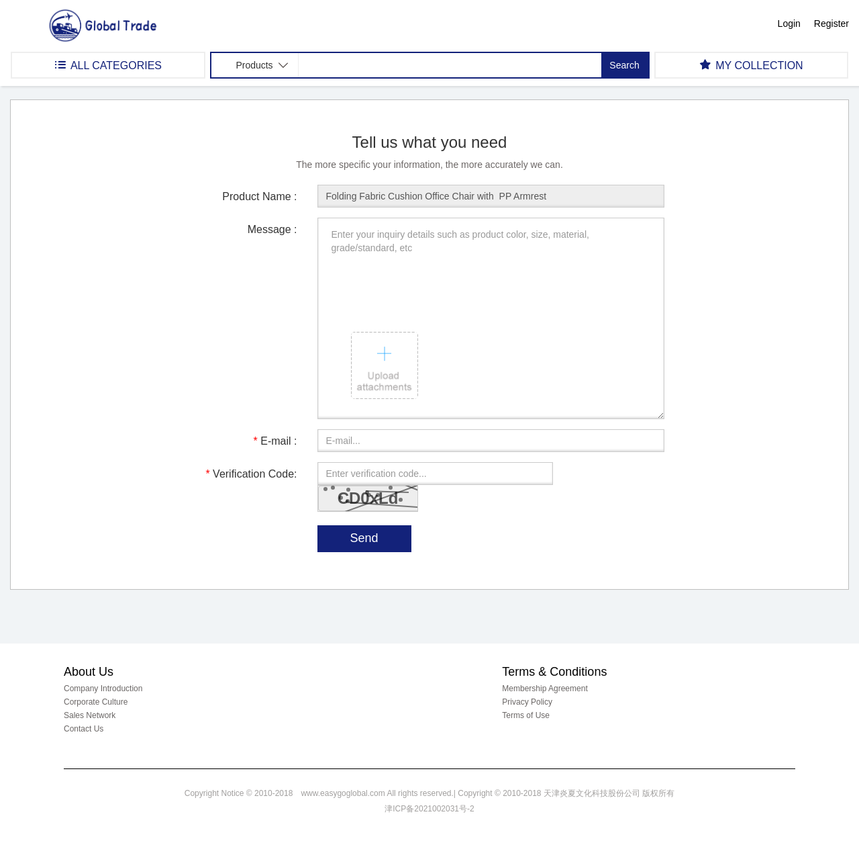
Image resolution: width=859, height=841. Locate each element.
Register (831, 23)
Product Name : (259, 196)
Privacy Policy (527, 702)
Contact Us (83, 729)
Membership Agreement (544, 688)
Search (624, 65)
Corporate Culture (96, 702)
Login (789, 23)
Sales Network (89, 715)
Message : (272, 229)
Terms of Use (526, 715)
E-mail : (275, 441)
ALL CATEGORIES (108, 64)
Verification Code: (251, 474)
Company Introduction (103, 688)
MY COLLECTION (751, 64)
